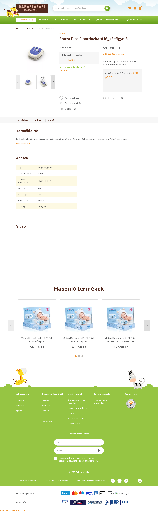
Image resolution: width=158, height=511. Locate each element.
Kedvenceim (47, 421)
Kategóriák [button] (24, 20)
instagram (126, 481)
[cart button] (140, 8)
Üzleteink (43, 20)
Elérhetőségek (74, 423)
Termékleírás (23, 120)
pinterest (119, 481)
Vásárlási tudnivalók (28, 480)
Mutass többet (23, 143)
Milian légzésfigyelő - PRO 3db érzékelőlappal (37, 339)
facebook (113, 481)
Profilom (45, 410)
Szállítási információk (76, 418)
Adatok (39, 120)
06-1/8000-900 (136, 19)
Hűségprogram (112, 20)
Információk (86, 20)
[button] (69, 98)
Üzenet (140, 481)
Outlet (64, 20)
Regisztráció (47, 405)
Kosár (44, 416)
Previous (11, 325)
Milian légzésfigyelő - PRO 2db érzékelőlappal (79, 339)
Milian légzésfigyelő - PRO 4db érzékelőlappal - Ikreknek (121, 339)
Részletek (63, 70)
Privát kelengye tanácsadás (100, 401)
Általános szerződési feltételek (76, 401)
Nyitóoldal (20, 400)
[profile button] (135, 8)
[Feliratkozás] (100, 450)
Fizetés (71, 413)
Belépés (45, 400)
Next (147, 325)
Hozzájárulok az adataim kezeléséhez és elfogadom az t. (78, 459)
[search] (107, 8)
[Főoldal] (19, 28)
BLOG (73, 20)
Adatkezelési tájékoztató (78, 408)
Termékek (20, 405)
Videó (51, 120)
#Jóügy (98, 20)
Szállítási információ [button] (116, 54)
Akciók (54, 20)
